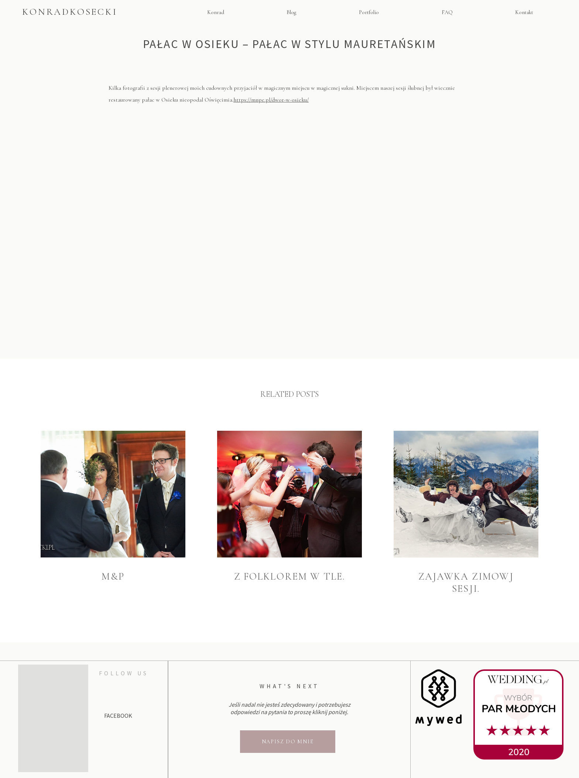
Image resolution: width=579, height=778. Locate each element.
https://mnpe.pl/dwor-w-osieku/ (271, 99)
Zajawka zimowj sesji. (466, 582)
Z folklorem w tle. (289, 577)
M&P (113, 577)
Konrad (215, 12)
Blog (291, 12)
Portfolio (369, 12)
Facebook (118, 715)
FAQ (447, 12)
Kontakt (524, 12)
